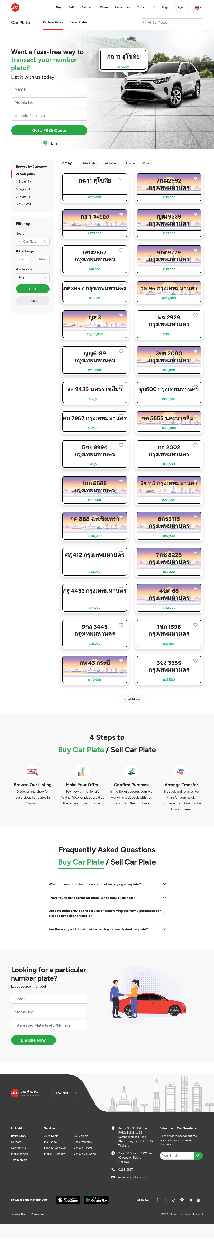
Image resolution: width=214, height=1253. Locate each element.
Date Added (89, 163)
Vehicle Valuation (84, 1154)
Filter (32, 289)
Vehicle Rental (82, 1148)
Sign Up (182, 7)
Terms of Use (18, 1213)
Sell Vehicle (80, 1136)
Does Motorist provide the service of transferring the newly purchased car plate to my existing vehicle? (107, 913)
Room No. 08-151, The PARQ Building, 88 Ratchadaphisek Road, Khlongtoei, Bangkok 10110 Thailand (135, 1136)
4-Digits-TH (24, 181)
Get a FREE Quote (49, 130)
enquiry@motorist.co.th (133, 1177)
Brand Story (18, 1136)
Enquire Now (33, 1040)
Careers (16, 1142)
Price (146, 163)
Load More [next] (132, 699)
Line (49, 143)
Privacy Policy (38, 1213)
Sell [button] (71, 7)
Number (130, 163)
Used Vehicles (82, 1142)
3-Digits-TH (23, 189)
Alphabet (111, 163)
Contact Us (18, 1148)
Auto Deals (51, 1136)
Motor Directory (54, 1154)
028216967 (125, 1169)
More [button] (140, 7)
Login (165, 7)
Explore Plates (53, 22)
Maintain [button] (86, 7)
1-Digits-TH (23, 204)
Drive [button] (104, 7)
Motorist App (19, 1154)
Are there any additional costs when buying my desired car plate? (107, 929)
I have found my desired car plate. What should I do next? (107, 898)
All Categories (25, 174)
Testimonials (19, 1160)
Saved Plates (78, 22)
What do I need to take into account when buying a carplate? (107, 884)
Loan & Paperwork (55, 1148)
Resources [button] (122, 7)
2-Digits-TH (23, 197)
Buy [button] (59, 7)
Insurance (50, 1142)
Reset (32, 301)
